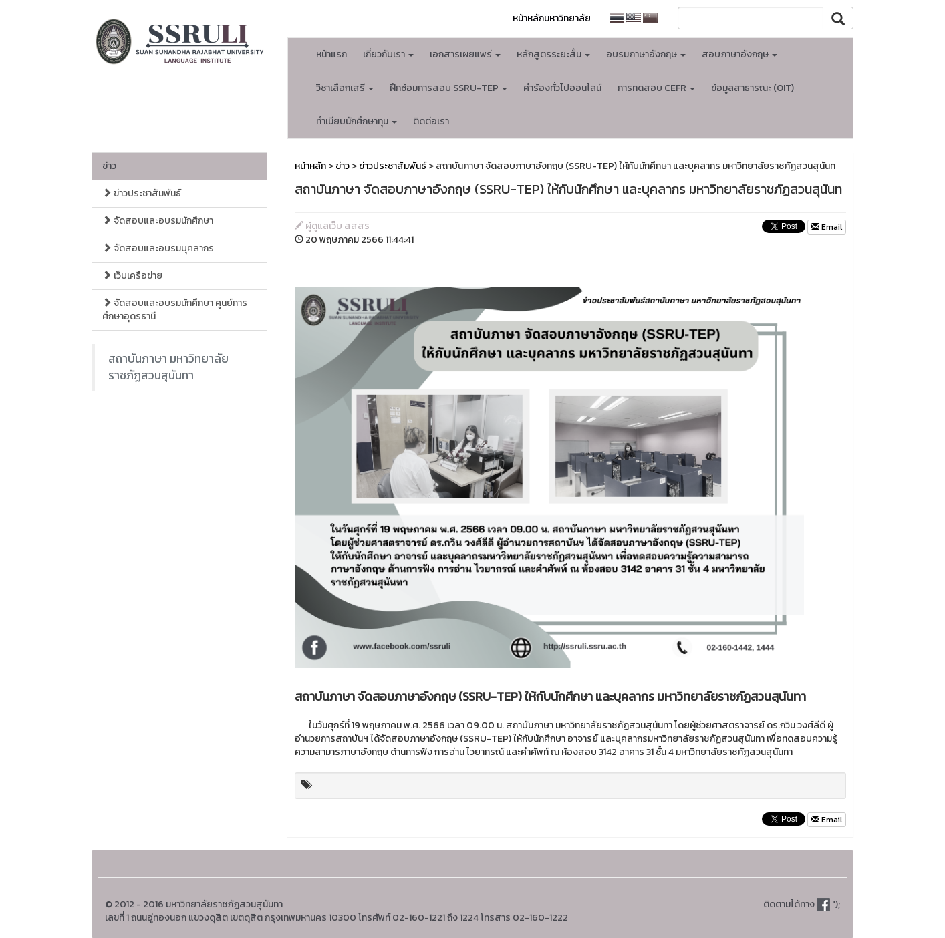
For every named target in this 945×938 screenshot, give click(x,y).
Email (826, 227)
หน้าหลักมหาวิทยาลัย (552, 18)
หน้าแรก (331, 54)
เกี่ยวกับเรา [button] (388, 54)
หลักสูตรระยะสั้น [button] (553, 54)
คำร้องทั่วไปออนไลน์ (562, 88)
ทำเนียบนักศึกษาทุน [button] (356, 121)
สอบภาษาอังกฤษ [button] (739, 54)
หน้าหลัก (310, 166)
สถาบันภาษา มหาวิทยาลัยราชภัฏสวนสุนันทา (168, 367)
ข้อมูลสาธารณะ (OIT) (752, 88)
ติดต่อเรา (431, 121)
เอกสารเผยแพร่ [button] (465, 54)
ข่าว (109, 166)
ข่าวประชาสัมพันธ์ (141, 193)
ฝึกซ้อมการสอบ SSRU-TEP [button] (448, 88)
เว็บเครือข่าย (132, 276)
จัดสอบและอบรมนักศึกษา (157, 221)
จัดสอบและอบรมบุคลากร (158, 248)
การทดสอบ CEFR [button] (656, 88)
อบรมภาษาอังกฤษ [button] (646, 54)
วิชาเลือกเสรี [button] (345, 88)
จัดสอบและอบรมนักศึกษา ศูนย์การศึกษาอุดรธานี (174, 309)
